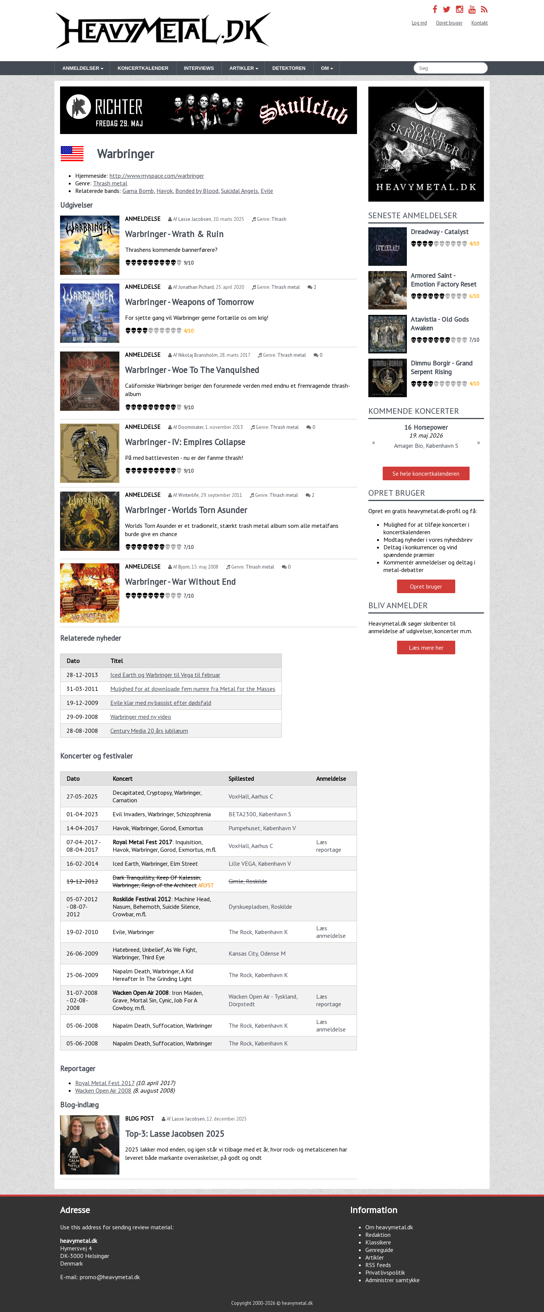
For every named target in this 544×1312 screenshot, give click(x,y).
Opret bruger (449, 23)
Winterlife (188, 495)
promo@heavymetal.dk (110, 1277)
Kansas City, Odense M (257, 953)
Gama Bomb (138, 190)
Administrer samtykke (392, 1280)
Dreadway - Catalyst (439, 231)
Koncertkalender (142, 68)
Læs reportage (328, 845)
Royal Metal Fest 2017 (104, 1083)
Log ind (419, 23)
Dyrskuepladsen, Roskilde (260, 906)
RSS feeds (378, 1265)
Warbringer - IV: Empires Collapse (185, 441)
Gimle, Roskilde (248, 881)
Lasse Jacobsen (194, 219)
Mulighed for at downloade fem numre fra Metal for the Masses (192, 688)
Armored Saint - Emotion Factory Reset (443, 279)
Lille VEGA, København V (260, 863)
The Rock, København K (258, 932)
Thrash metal (110, 183)
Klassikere (378, 1242)
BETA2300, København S (260, 814)
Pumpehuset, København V (262, 828)
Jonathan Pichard (196, 287)
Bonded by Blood (196, 190)
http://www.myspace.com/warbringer (157, 175)
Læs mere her (426, 647)
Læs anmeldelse (331, 931)
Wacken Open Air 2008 (103, 1090)
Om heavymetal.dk (389, 1227)
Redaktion (378, 1234)
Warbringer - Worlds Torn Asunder (186, 509)
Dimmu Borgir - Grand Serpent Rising (442, 367)
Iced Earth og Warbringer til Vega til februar (165, 674)
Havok (164, 190)
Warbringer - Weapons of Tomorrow (189, 301)
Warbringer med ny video (140, 716)
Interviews (199, 68)
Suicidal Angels (239, 190)
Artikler (374, 1257)
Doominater (190, 427)
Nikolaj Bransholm (198, 355)
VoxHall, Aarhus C (251, 796)
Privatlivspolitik (385, 1272)
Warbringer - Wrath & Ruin (174, 233)
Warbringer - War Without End (180, 581)
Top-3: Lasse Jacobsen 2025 (174, 1133)
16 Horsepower (426, 427)
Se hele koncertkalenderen (426, 473)
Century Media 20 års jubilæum (149, 730)
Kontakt (479, 23)
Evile (267, 190)
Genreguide (379, 1249)
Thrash (278, 219)
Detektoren (289, 68)
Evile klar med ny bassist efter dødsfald (160, 702)
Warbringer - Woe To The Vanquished (192, 369)
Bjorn (184, 567)
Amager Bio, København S (426, 445)
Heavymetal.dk (163, 31)
